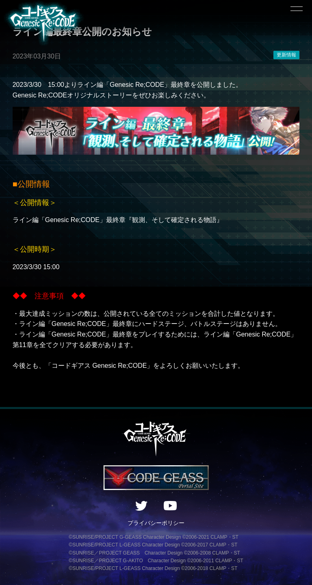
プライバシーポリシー (156, 523)
